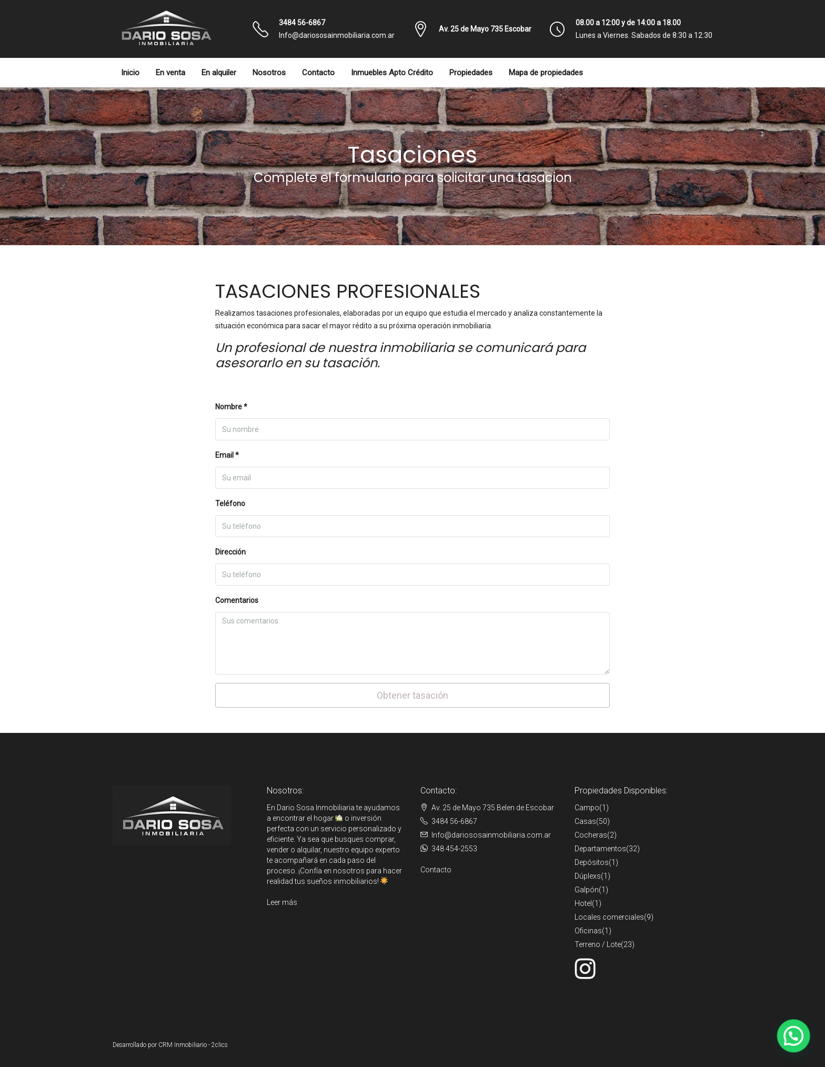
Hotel (583, 903)
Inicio (130, 72)
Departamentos (600, 848)
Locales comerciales (609, 917)
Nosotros (269, 72)
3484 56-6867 (302, 22)
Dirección (230, 552)
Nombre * (231, 406)
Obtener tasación (412, 695)
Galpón (587, 889)
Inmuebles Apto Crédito (392, 72)
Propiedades (470, 72)
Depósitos (592, 862)
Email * (227, 455)
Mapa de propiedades (546, 72)
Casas (585, 821)
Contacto (318, 72)
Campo (587, 807)
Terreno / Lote (598, 944)
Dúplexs (588, 876)
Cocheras (591, 835)
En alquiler (219, 72)
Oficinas (588, 931)
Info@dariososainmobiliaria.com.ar (337, 35)
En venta (170, 72)
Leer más (282, 902)
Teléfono (230, 503)
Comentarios (236, 600)
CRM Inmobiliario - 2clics (193, 1045)
